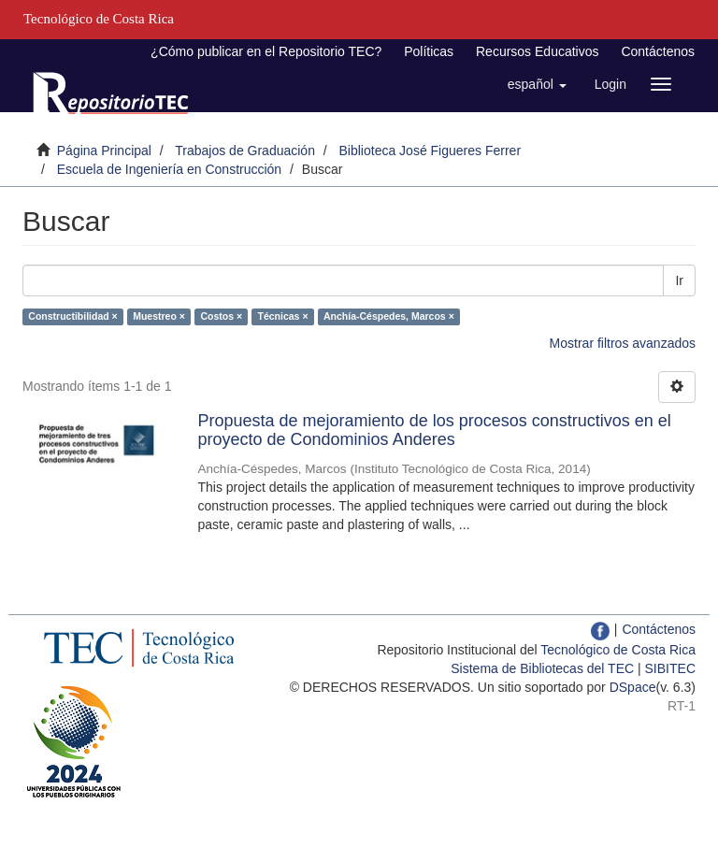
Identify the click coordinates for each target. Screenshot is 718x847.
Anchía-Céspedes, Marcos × (388, 316)
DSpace (633, 687)
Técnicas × (283, 316)
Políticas (428, 51)
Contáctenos (658, 51)
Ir (679, 280)
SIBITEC (670, 668)
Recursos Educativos (537, 51)
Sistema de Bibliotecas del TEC (542, 668)
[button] (537, 84)
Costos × (221, 316)
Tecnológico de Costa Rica (618, 649)
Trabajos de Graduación (245, 150)
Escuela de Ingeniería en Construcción (169, 169)
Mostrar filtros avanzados (623, 343)
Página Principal (104, 150)
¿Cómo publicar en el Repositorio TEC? (266, 51)
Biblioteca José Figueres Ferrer (430, 150)
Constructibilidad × (72, 316)
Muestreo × (159, 316)
